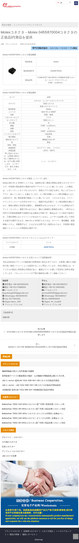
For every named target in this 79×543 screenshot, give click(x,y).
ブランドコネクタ (34, 25)
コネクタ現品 (47, 531)
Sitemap (39, 539)
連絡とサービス (28, 534)
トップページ (19, 25)
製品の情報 (14, 534)
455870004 (49, 247)
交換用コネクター (30, 531)
